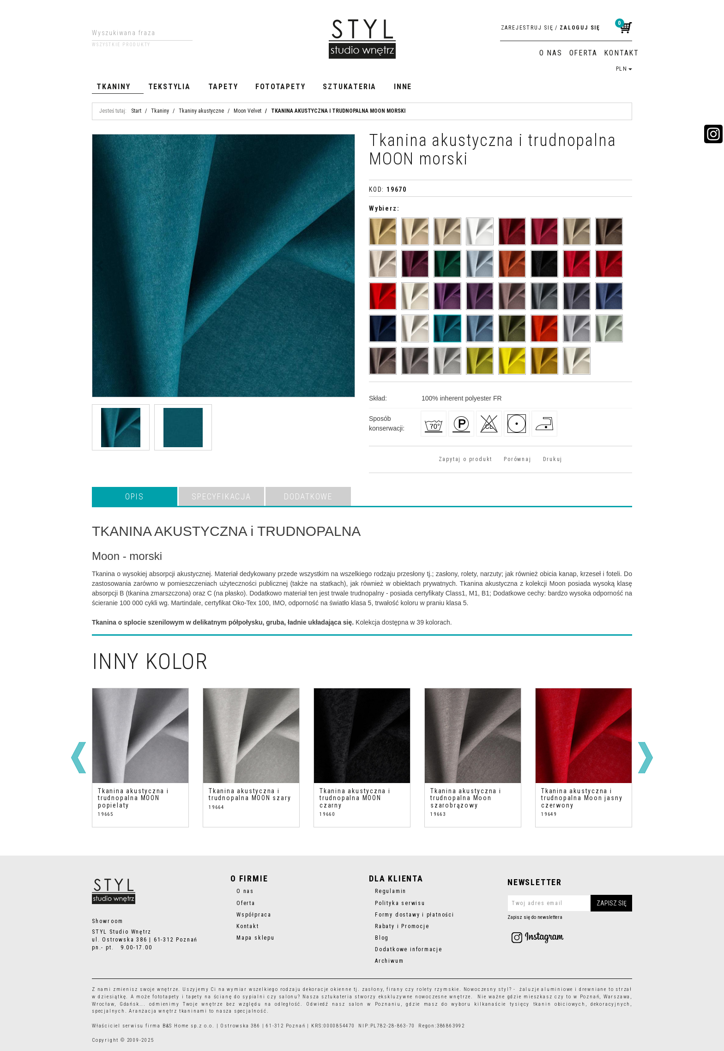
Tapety (223, 86)
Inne (403, 86)
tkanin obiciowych (559, 1004)
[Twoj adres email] (569, 903)
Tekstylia (169, 86)
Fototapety (280, 86)
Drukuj (553, 459)
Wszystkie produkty (121, 45)
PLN (624, 69)
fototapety (166, 997)
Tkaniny (114, 86)
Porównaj (517, 459)
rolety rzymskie (437, 989)
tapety (194, 997)
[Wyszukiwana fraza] (135, 32)
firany (395, 989)
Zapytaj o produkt (465, 459)
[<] (78, 757)
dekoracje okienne (327, 989)
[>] (645, 757)
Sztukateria (349, 86)
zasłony (372, 989)
